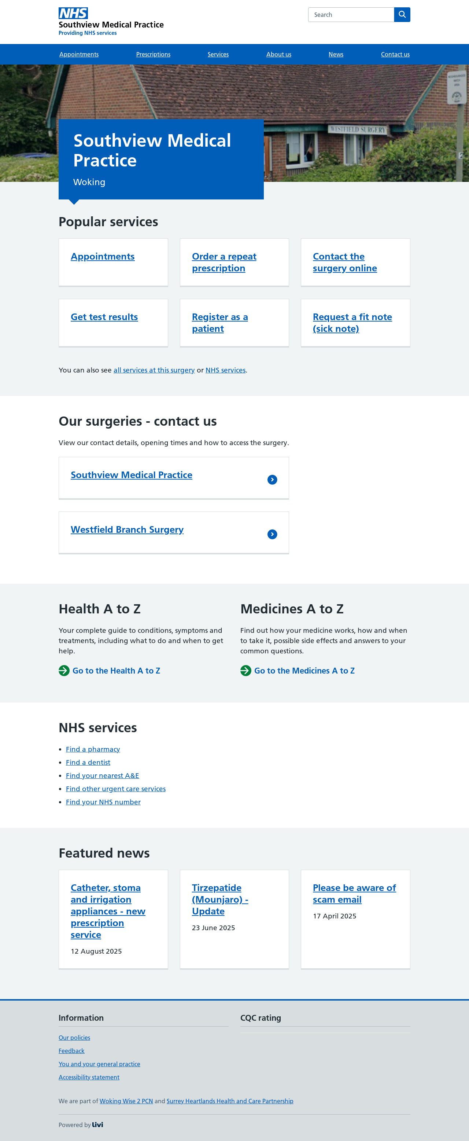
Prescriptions (153, 54)
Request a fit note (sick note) (352, 322)
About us (278, 54)
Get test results (104, 317)
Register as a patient (220, 322)
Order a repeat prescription (224, 262)
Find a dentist (88, 762)
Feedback (72, 1050)
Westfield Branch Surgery (127, 529)
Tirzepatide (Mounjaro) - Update (220, 899)
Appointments (79, 54)
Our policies (74, 1037)
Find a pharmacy (93, 749)
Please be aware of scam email (354, 893)
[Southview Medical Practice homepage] (111, 22)
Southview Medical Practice (131, 475)
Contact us (395, 54)
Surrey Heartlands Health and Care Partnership (230, 1101)
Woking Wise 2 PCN (126, 1101)
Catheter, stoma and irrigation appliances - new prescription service (108, 911)
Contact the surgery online (345, 262)
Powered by (81, 1125)
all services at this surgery (154, 370)
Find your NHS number (103, 802)
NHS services (225, 370)
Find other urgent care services (116, 789)
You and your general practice (99, 1064)
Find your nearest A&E (102, 775)
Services (218, 54)
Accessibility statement (89, 1077)
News (336, 54)
